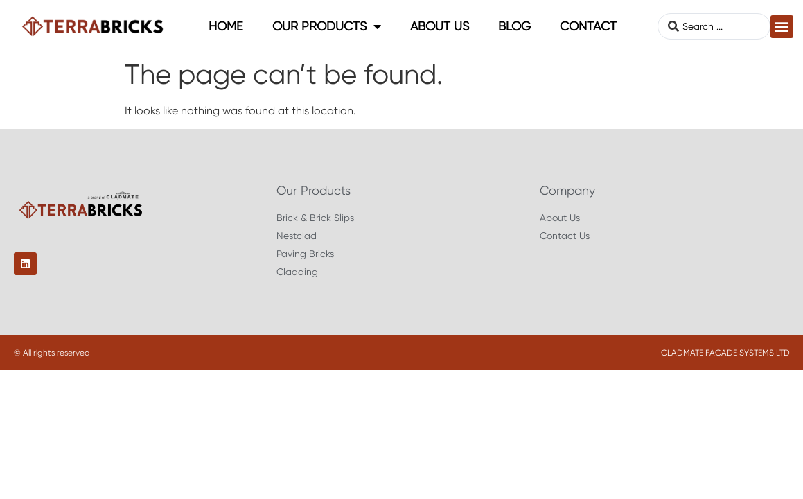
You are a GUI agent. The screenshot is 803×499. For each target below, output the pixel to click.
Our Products (326, 26)
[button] (781, 26)
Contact (588, 26)
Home (226, 26)
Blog (514, 26)
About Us (439, 26)
